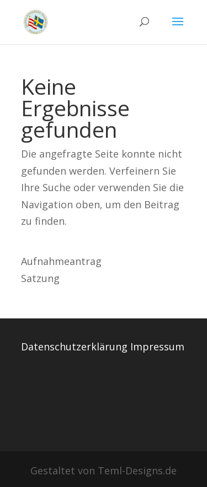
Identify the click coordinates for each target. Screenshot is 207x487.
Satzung (40, 278)
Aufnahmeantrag (61, 261)
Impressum (157, 346)
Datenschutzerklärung (74, 346)
